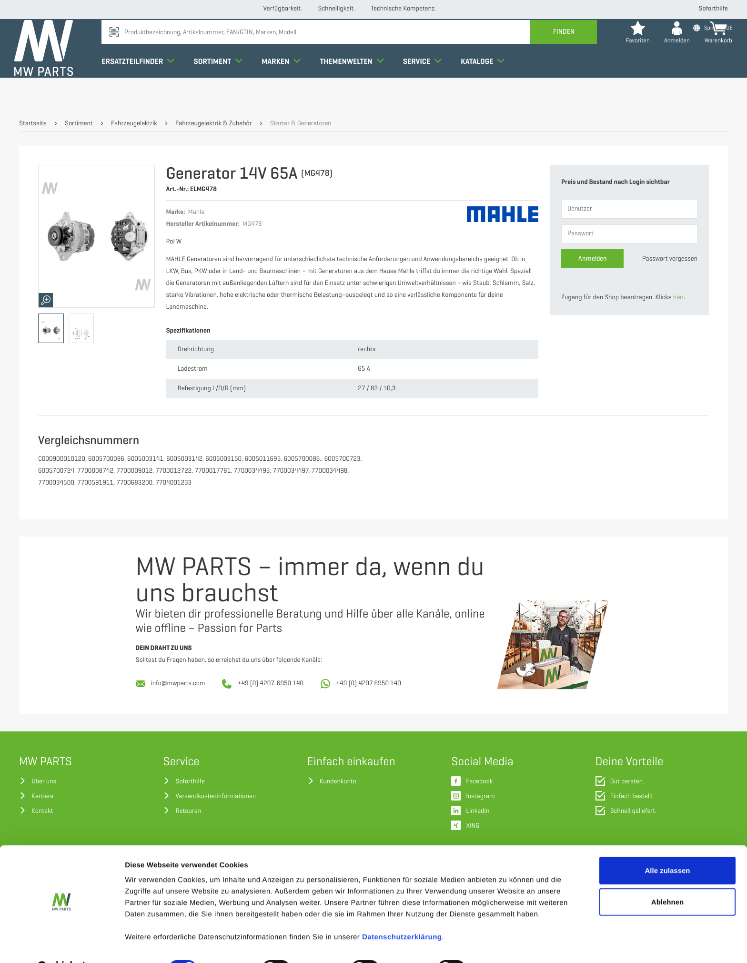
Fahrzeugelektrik (134, 123)
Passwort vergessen (669, 259)
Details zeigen (507, 944)
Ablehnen (667, 878)
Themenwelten (356, 87)
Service (427, 87)
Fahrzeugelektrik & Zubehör (213, 123)
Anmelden (592, 258)
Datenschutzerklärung (402, 913)
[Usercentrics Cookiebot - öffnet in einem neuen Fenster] (61, 944)
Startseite (33, 123)
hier (678, 297)
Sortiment (222, 87)
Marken (285, 87)
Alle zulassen (667, 846)
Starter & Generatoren (301, 123)
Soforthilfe (713, 8)
